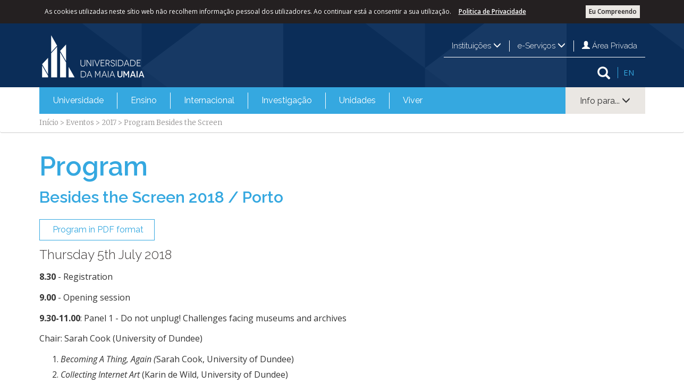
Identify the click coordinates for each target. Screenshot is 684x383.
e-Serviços (541, 46)
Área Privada (609, 46)
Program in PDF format (96, 229)
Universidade (78, 100)
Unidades (357, 100)
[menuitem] (78, 100)
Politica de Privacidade (492, 11)
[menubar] (238, 100)
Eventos (80, 122)
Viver (413, 100)
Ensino (144, 100)
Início (48, 122)
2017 (109, 122)
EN (628, 72)
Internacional (209, 100)
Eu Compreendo (613, 11)
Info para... (605, 101)
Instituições (476, 46)
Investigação (286, 100)
